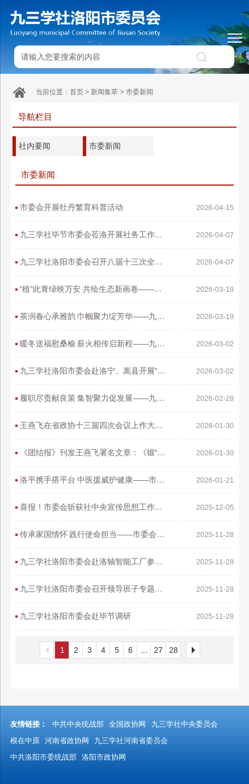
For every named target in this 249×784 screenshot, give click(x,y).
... (144, 650)
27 (158, 650)
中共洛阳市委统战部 (43, 757)
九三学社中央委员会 (184, 724)
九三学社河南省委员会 (131, 740)
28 (173, 650)
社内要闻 (34, 145)
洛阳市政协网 (104, 757)
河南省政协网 (67, 740)
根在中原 (25, 740)
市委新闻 (139, 92)
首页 (76, 92)
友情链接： (28, 724)
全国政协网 (127, 724)
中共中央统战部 (78, 724)
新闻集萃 (104, 92)
